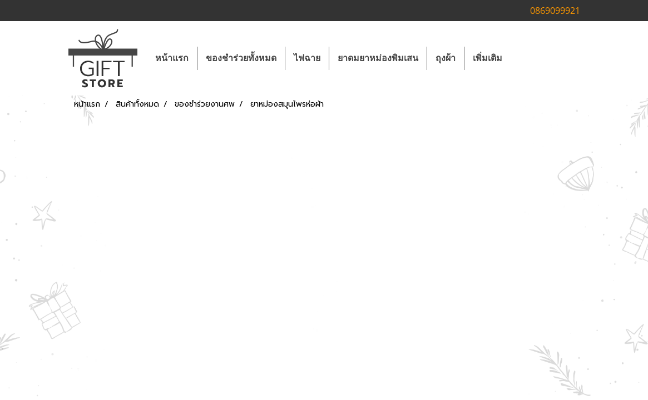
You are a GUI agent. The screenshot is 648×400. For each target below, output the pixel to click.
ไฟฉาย (307, 58)
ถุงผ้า (446, 58)
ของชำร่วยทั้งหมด (241, 58)
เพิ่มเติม (487, 58)
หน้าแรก (172, 58)
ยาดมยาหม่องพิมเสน (378, 58)
